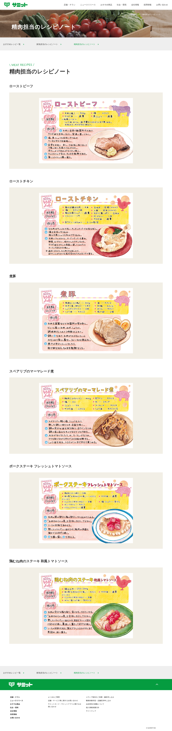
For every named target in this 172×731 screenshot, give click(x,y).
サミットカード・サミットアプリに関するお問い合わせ (64, 705)
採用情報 (147, 5)
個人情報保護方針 (92, 707)
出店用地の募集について (95, 704)
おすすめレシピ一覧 (12, 44)
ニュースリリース (88, 5)
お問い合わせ (162, 5)
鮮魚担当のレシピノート (47, 44)
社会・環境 (121, 5)
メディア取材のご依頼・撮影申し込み (100, 697)
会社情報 (135, 5)
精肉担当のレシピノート (84, 44)
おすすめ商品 (106, 5)
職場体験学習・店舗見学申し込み (98, 700)
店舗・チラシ (69, 5)
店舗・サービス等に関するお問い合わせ (63, 700)
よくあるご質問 (54, 697)
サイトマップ (91, 711)
